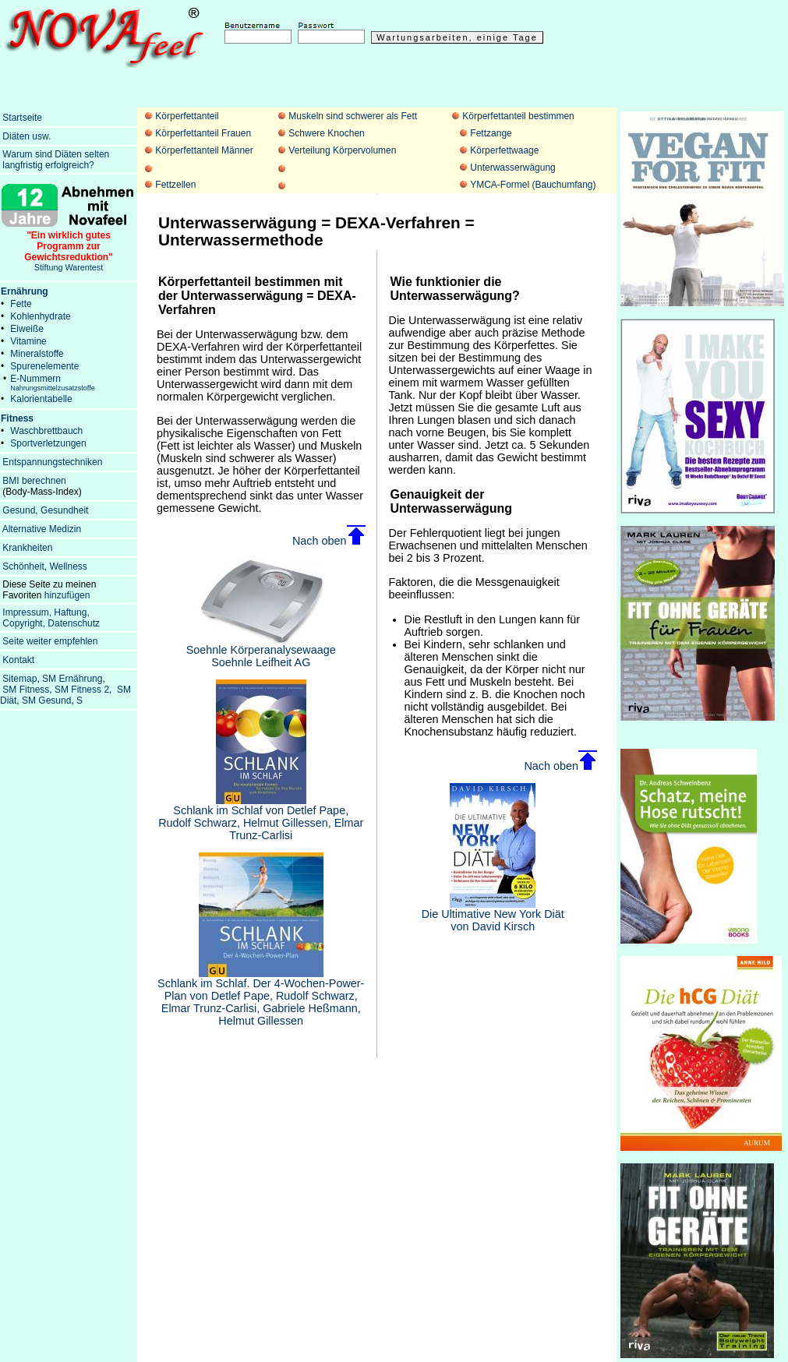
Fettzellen (175, 184)
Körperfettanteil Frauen (203, 133)
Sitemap (19, 678)
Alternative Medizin (41, 529)
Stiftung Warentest (68, 247)
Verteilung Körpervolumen (342, 150)
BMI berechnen (33, 480)
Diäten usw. (26, 136)
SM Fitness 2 (82, 689)
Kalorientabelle (41, 398)
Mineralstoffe (36, 353)
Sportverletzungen (48, 443)
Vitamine (28, 341)
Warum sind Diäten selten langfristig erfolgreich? (54, 160)
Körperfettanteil (186, 116)
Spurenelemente (44, 366)
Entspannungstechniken (52, 462)
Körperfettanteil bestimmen (518, 116)
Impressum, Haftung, (45, 612)
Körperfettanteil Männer (204, 150)
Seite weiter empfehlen (49, 641)
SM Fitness (25, 689)
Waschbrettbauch (46, 430)
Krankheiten (27, 547)
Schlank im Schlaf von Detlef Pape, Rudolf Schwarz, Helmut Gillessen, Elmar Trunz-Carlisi (260, 818)
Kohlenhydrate (40, 316)
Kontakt (18, 660)
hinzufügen (67, 595)
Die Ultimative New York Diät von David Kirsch (493, 915)
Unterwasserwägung (512, 167)
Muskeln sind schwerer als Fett (352, 116)
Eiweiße (27, 328)
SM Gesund (46, 700)
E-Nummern (52, 382)
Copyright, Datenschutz (51, 623)
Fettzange (490, 133)
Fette (20, 303)
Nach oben (329, 541)
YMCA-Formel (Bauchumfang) (532, 184)
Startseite (22, 117)
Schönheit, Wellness (44, 566)
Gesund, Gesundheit (45, 510)
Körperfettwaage (504, 150)
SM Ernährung (72, 678)
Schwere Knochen (326, 133)
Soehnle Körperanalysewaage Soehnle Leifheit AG (261, 651)
